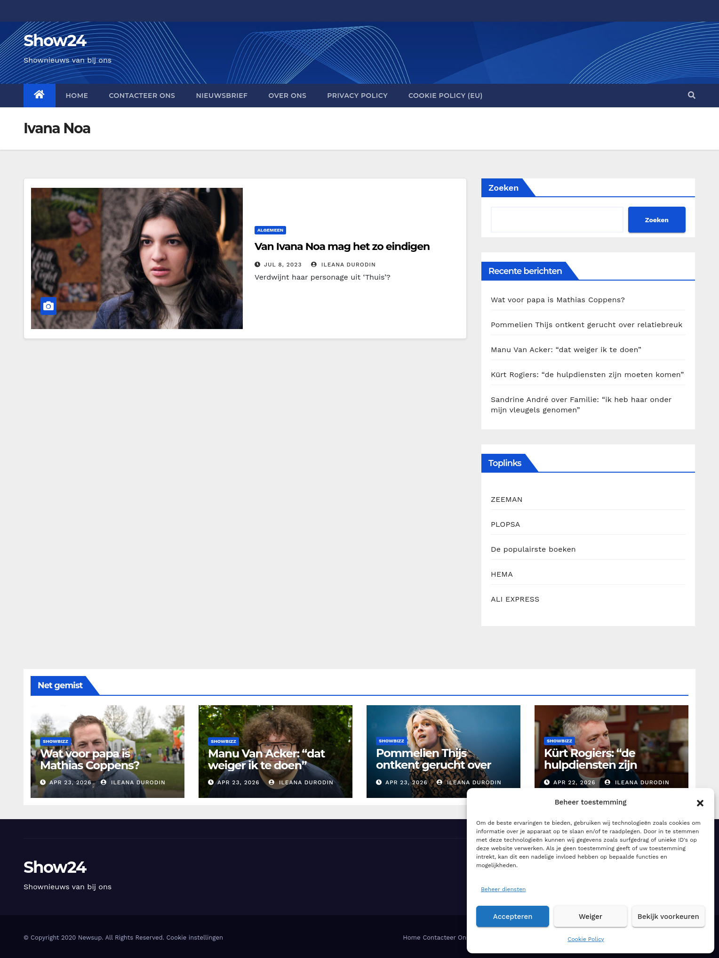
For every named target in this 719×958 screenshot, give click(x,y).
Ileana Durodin (343, 264)
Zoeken (503, 188)
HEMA (502, 574)
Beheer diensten (503, 889)
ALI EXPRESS (515, 599)
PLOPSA (505, 524)
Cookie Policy (585, 939)
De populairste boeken (533, 549)
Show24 (55, 40)
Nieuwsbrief (222, 95)
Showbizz (55, 741)
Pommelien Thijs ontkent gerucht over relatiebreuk (586, 324)
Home (77, 95)
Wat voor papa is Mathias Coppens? (558, 299)
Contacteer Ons (142, 95)
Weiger (590, 916)
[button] (700, 802)
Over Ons (287, 95)
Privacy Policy (357, 95)
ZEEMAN (507, 499)
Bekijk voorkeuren (668, 916)
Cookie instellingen (194, 937)
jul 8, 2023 (283, 264)
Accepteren (513, 916)
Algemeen (270, 230)
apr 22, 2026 (574, 782)
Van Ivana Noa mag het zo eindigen (342, 246)
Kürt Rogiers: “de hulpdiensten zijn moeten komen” (587, 374)
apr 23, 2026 (70, 782)
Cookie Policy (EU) (445, 95)
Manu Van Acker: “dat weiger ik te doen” (566, 349)
